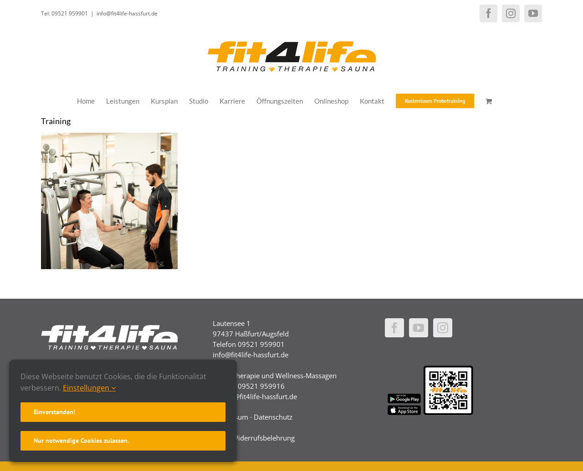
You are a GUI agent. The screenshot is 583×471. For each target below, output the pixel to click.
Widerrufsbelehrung (263, 437)
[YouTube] (418, 327)
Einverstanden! (54, 412)
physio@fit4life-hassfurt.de (255, 396)
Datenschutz (273, 416)
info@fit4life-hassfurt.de (127, 13)
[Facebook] (394, 327)
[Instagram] (442, 327)
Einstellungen (89, 388)
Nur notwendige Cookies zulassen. (81, 440)
